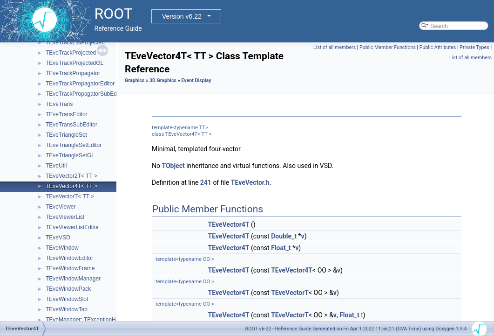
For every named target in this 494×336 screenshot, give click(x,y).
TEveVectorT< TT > (70, 196)
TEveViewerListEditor (72, 227)
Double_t (284, 236)
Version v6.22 (182, 16)
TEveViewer (60, 206)
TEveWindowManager (73, 278)
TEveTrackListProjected (75, 42)
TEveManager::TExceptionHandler (88, 319)
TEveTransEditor (67, 114)
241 (205, 182)
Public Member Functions (387, 47)
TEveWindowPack (68, 289)
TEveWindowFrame (70, 268)
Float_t (281, 248)
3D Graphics (162, 80)
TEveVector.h (250, 182)
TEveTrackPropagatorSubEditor (85, 94)
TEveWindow (62, 248)
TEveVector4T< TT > (71, 186)
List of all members (334, 47)
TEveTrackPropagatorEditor (80, 83)
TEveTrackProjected (71, 52)
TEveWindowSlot (67, 299)
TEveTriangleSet (66, 135)
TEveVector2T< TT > (71, 176)
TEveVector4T (229, 224)
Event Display (196, 80)
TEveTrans (59, 104)
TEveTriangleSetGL (70, 155)
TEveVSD (58, 237)
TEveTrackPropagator (73, 73)
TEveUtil (56, 165)
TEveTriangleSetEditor (74, 145)
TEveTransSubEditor (71, 124)
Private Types (474, 47)
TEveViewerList (65, 217)
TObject (173, 165)
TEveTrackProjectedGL (74, 63)
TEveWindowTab (67, 309)
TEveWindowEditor (69, 258)
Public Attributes (438, 47)
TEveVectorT (290, 292)
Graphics (135, 80)
